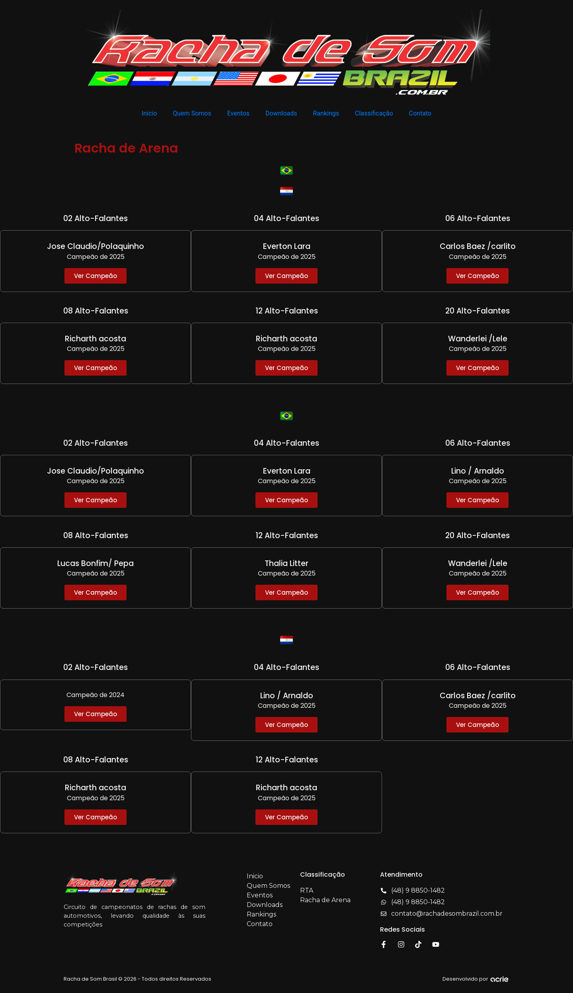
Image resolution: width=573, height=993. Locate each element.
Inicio (149, 113)
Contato (420, 113)
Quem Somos (192, 113)
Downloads (281, 113)
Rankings (326, 113)
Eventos (238, 113)
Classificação (374, 113)
